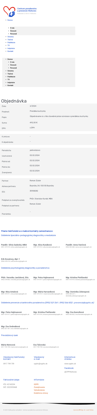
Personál (13, 68)
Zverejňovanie (39, 387)
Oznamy (11, 71)
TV (9, 80)
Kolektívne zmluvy (41, 393)
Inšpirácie (11, 83)
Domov (10, 20)
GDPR (36, 384)
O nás (12, 28)
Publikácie (11, 43)
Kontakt (10, 51)
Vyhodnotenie (39, 390)
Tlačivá (10, 74)
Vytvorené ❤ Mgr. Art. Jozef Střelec (83, 410)
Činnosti (13, 31)
